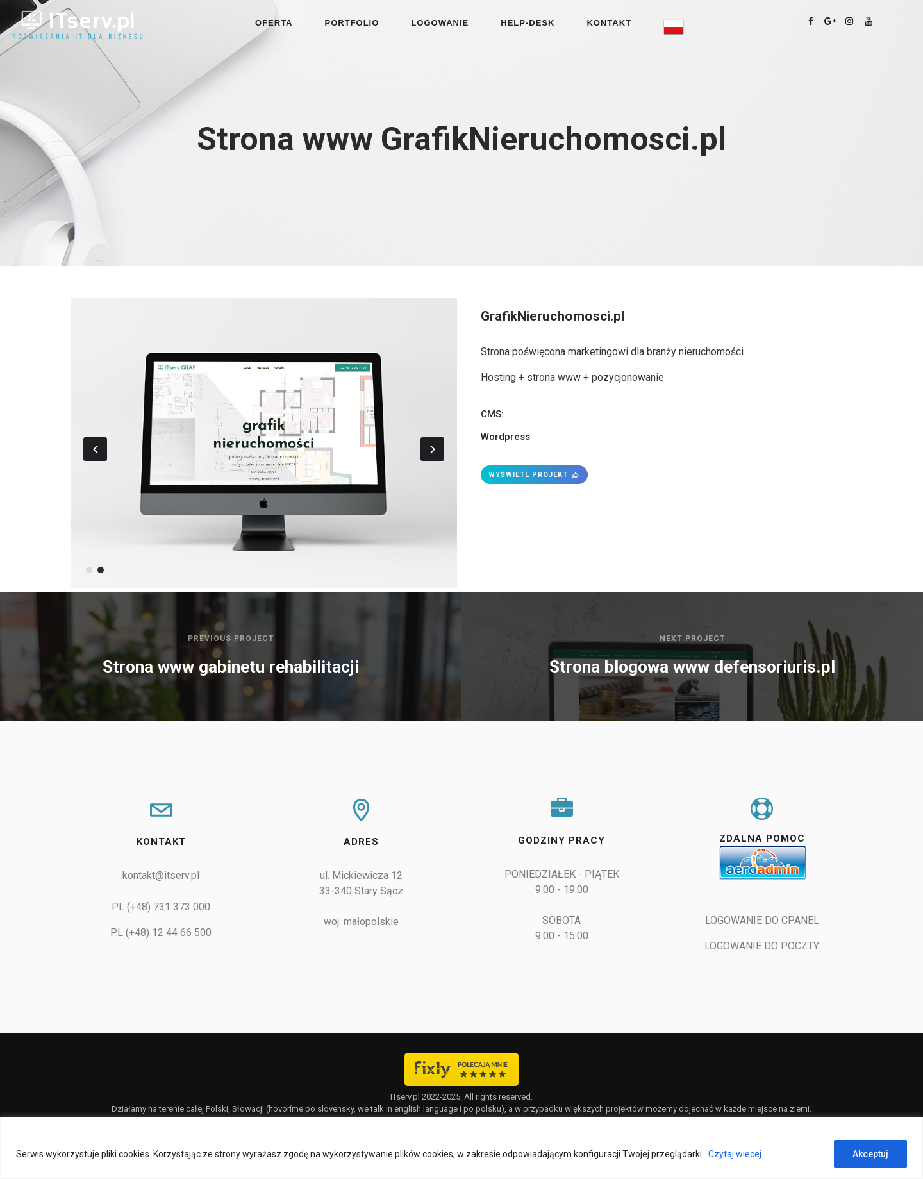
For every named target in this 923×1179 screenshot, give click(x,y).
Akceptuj (870, 1154)
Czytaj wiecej (734, 1154)
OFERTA (273, 23)
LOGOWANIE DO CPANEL (762, 920)
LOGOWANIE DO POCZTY (761, 946)
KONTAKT (608, 23)
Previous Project (231, 638)
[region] (461, 1148)
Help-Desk (527, 23)
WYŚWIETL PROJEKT (534, 475)
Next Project (693, 638)
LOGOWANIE (440, 23)
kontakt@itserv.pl (160, 875)
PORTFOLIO (352, 23)
